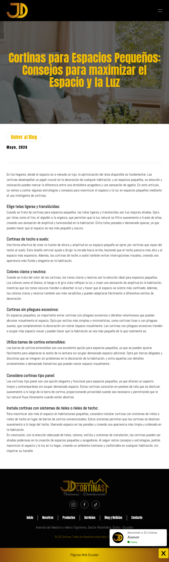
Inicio (30, 518)
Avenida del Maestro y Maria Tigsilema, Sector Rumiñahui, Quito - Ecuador (84, 527)
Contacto (136, 518)
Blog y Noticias (113, 518)
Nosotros (47, 518)
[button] (160, 10)
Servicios (90, 518)
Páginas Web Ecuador (84, 555)
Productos (68, 518)
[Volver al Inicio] (17, 10)
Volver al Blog (24, 137)
